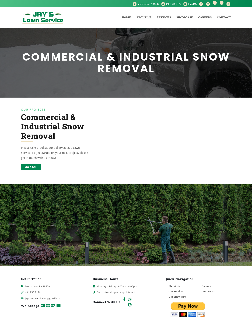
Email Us (190, 3)
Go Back (31, 167)
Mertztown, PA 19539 (146, 3)
